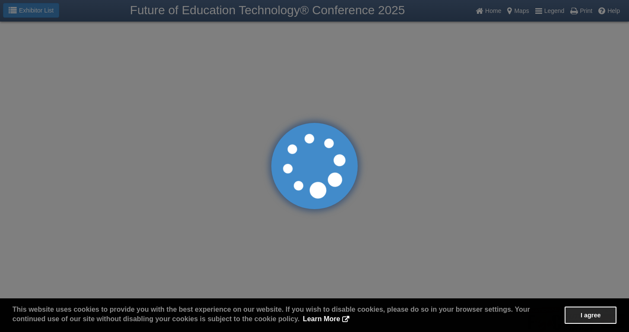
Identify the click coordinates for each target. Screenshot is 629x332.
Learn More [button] (321, 319)
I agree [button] (590, 315)
